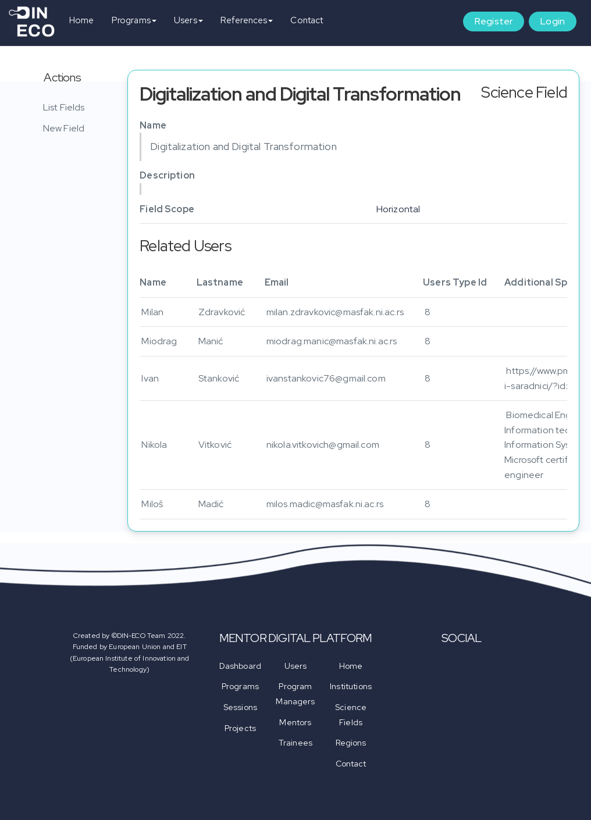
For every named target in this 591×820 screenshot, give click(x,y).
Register (493, 21)
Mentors (295, 722)
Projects (240, 728)
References (246, 20)
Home (81, 20)
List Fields (64, 107)
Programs (134, 20)
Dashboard (240, 666)
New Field (63, 128)
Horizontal (398, 209)
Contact (306, 20)
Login (552, 21)
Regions (351, 742)
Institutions (351, 686)
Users (188, 20)
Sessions (240, 707)
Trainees (295, 742)
